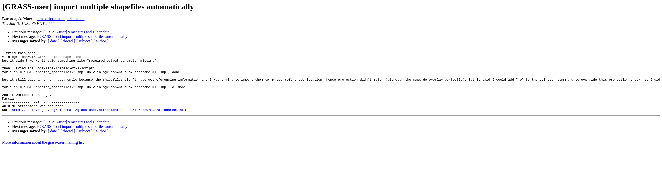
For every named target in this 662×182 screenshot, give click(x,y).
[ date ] (53, 41)
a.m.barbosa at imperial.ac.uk (60, 19)
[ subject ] (84, 41)
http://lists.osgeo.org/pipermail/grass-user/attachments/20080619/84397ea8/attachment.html (100, 122)
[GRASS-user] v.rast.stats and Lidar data (76, 32)
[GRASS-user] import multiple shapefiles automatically (82, 36)
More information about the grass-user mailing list (43, 154)
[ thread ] (67, 41)
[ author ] (101, 41)
